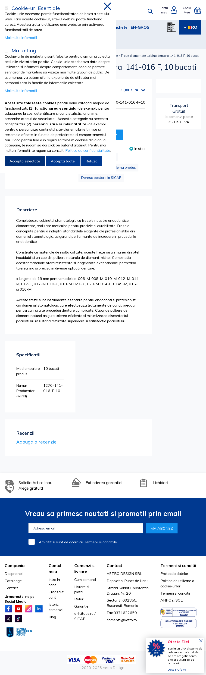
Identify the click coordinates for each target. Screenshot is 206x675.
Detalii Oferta (177, 669)
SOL (179, 600)
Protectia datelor (174, 573)
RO (190, 27)
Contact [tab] (114, 565)
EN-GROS (140, 27)
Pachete (120, 27)
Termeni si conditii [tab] (178, 565)
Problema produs (122, 167)
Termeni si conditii (175, 593)
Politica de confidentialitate (87, 150)
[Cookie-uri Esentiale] (6, 8)
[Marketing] (6, 51)
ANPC (165, 600)
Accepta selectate (24, 161)
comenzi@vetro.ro (122, 620)
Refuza (91, 161)
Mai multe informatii (21, 37)
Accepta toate (63, 161)
